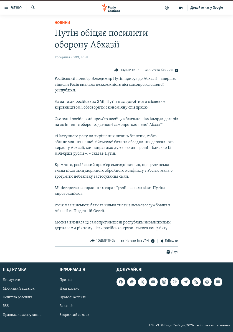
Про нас (66, 280)
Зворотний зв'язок (74, 315)
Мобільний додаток (19, 289)
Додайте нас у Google (206, 8)
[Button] (126, 70)
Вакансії (66, 306)
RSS (6, 306)
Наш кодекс (69, 289)
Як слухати (11, 280)
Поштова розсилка (18, 297)
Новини (62, 23)
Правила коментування (22, 315)
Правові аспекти (73, 297)
